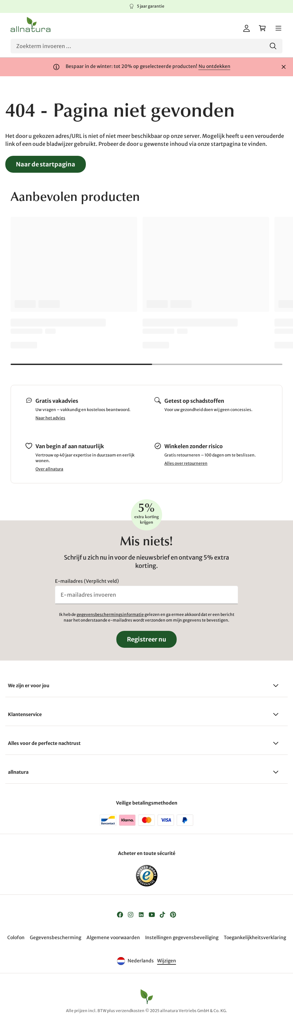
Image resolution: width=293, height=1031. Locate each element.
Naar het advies (50, 417)
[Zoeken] (146, 46)
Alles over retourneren (185, 463)
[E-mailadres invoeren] (146, 595)
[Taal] (166, 961)
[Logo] (30, 24)
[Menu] (278, 28)
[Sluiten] (284, 67)
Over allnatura (49, 468)
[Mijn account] (247, 28)
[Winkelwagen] (262, 28)
